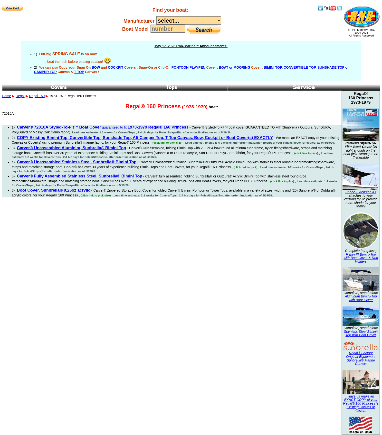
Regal (20, 96)
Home (6, 96)
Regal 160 (37, 96)
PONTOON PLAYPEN (188, 67)
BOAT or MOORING (234, 67)
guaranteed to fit (103, 127)
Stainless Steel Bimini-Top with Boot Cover (361, 333)
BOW (96, 67)
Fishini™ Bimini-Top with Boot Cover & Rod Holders (361, 257)
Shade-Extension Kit (360, 192)
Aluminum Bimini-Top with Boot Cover (361, 298)
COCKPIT (115, 67)
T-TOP (79, 72)
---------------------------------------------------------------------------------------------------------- (188, 20)
